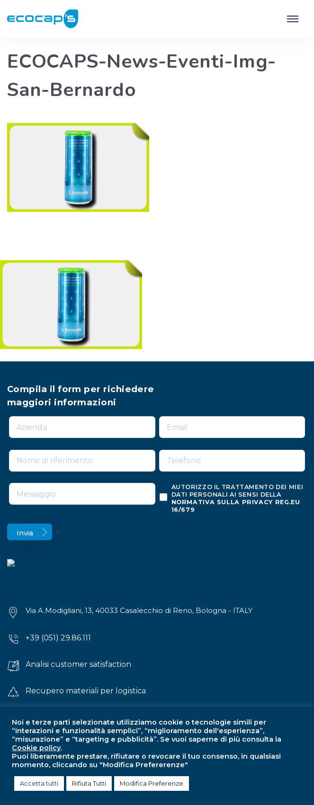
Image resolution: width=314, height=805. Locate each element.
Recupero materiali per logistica (86, 690)
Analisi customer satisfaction (78, 664)
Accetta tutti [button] (39, 783)
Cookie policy (36, 748)
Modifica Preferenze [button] (151, 783)
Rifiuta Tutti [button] (89, 783)
